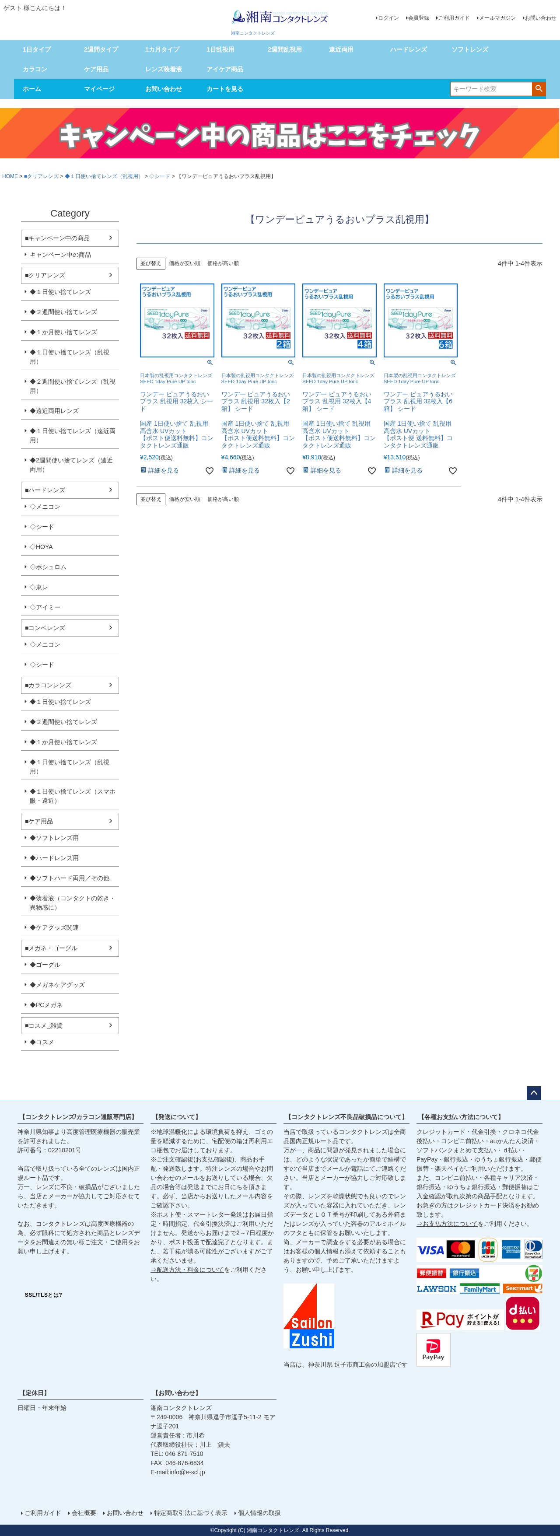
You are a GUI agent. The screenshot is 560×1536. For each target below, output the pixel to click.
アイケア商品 (224, 69)
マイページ (99, 88)
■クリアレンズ (41, 176)
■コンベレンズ (45, 627)
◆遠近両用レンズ (54, 410)
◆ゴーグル (45, 964)
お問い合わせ (540, 18)
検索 (539, 88)
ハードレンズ (408, 49)
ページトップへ (534, 1093)
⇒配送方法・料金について (187, 1269)
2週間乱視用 (285, 49)
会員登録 (418, 18)
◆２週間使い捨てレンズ (63, 311)
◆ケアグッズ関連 (54, 927)
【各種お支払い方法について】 (461, 1116)
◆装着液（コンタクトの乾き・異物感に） (73, 903)
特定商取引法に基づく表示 (191, 1512)
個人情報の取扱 (259, 1512)
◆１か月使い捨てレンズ (63, 332)
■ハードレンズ (45, 489)
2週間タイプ (101, 49)
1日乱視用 (220, 49)
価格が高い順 (223, 263)
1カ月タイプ (162, 49)
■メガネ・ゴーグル (51, 948)
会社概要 (84, 1512)
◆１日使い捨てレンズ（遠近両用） (73, 435)
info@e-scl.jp (187, 1472)
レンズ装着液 (163, 69)
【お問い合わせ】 (176, 1392)
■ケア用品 (39, 821)
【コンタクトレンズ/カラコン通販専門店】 (78, 1116)
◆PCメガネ (46, 1004)
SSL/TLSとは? (44, 1295)
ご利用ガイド (454, 18)
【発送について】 (176, 1116)
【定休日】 (34, 1392)
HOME (10, 176)
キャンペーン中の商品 (60, 254)
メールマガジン (497, 18)
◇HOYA (41, 546)
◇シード (159, 176)
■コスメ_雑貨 (44, 1025)
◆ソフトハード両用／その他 (69, 878)
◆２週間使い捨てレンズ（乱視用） (73, 386)
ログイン (388, 18)
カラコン (35, 69)
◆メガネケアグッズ (57, 984)
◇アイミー (45, 607)
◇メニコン (45, 506)
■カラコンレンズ (48, 685)
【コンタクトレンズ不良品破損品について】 (346, 1116)
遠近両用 (341, 49)
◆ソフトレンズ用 (54, 837)
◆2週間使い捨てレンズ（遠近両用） (71, 465)
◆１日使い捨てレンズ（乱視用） (104, 176)
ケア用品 (96, 69)
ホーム (32, 88)
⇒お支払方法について (447, 1223)
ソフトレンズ (470, 49)
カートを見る (224, 88)
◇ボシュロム (48, 566)
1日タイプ (37, 49)
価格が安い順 (184, 263)
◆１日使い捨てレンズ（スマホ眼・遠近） (73, 796)
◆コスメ (42, 1042)
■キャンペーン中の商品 (57, 237)
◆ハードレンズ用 (54, 857)
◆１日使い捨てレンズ (60, 291)
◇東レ (39, 587)
